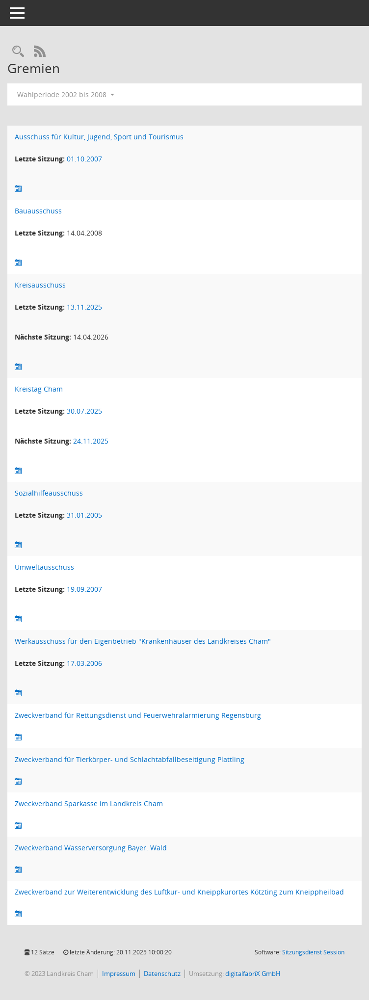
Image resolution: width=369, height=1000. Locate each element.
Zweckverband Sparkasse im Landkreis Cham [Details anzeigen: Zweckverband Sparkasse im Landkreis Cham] (89, 803)
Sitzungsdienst (313, 952)
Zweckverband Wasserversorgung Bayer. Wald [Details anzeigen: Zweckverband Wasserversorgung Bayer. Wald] (91, 847)
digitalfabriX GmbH (253, 973)
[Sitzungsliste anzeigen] (18, 188)
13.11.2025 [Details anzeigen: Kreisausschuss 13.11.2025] (84, 307)
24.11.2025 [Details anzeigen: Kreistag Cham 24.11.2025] (90, 441)
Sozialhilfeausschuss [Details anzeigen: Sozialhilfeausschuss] (49, 493)
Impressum (118, 973)
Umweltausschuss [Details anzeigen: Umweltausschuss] (44, 567)
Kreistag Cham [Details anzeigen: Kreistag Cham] (39, 389)
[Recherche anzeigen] (18, 52)
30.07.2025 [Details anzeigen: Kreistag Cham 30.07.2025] (84, 411)
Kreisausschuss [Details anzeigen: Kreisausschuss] (40, 284)
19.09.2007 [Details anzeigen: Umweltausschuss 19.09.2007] (84, 589)
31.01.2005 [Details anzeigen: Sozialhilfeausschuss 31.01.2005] (84, 515)
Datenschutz (162, 973)
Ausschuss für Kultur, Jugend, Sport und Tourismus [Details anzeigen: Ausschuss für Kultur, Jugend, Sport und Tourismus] (99, 136)
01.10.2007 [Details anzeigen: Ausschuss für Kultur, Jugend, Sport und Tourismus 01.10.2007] (84, 158)
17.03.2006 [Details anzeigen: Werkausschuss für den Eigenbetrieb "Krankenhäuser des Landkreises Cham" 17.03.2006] (84, 663)
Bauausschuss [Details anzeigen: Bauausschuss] (38, 210)
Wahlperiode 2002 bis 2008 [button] (65, 94)
